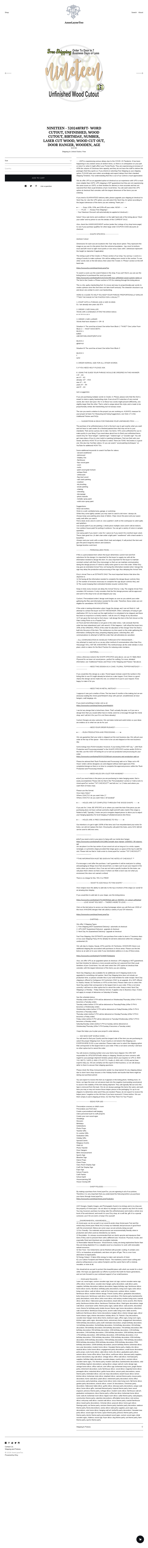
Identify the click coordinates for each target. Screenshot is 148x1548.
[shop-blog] (12, 1443)
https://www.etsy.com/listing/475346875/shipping (95, 956)
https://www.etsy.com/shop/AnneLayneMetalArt (94, 705)
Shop (7, 12)
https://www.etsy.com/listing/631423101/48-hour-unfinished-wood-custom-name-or (109, 278)
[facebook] (6, 1443)
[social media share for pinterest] (36, 185)
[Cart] (140, 1539)
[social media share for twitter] (31, 185)
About (140, 12)
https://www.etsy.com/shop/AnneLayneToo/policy (95, 1199)
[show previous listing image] (10, 72)
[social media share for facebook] (26, 185)
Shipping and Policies (13, 1449)
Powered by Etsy (11, 1455)
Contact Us (9, 1447)
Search (134, 12)
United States (76, 151)
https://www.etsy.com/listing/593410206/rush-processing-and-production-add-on (107, 756)
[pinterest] (9, 1443)
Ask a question (46, 186)
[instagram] (19, 1443)
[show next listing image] (137, 72)
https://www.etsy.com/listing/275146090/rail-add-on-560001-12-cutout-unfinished (108, 900)
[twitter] (15, 1443)
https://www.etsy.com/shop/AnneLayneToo (92, 268)
